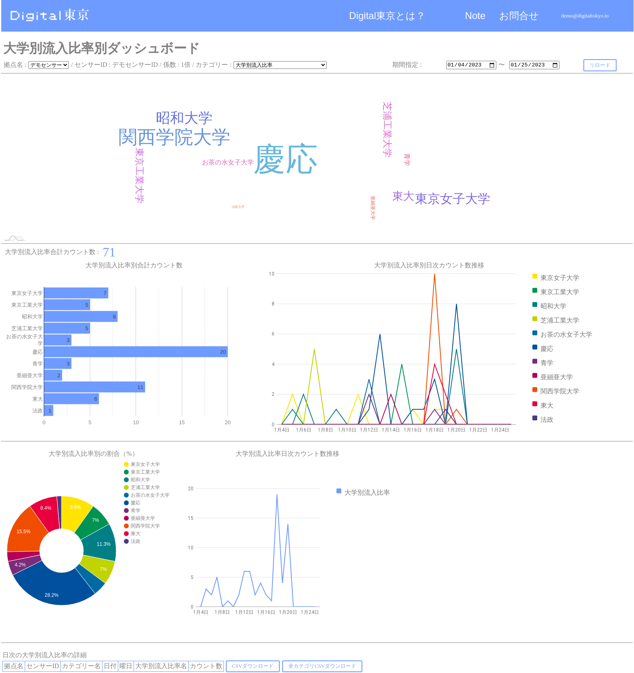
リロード (600, 65)
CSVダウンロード (253, 666)
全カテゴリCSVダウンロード (322, 666)
